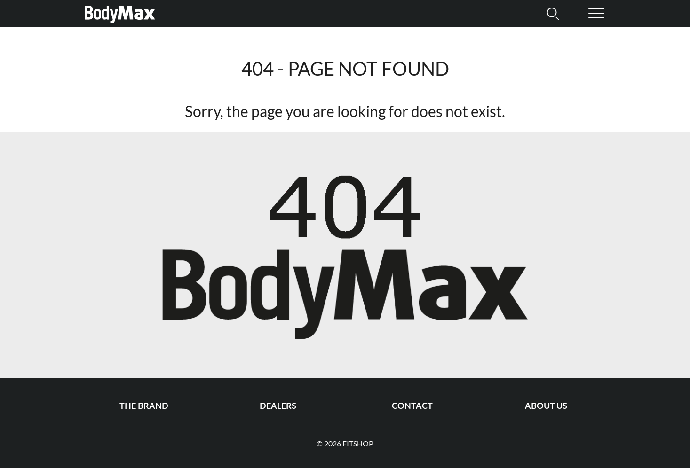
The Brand (143, 406)
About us (546, 406)
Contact (412, 406)
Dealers (278, 406)
